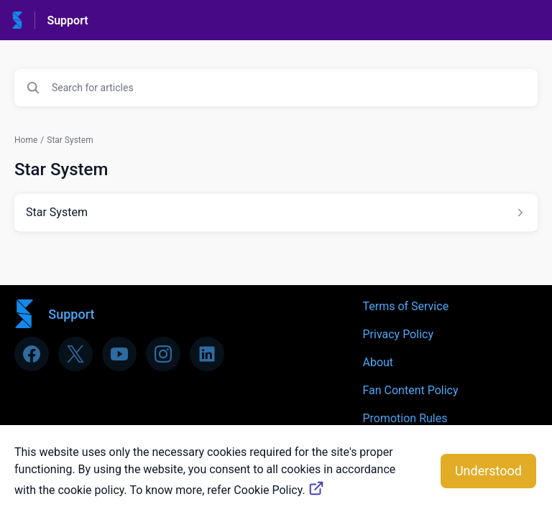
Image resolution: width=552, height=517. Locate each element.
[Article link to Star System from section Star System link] (276, 212)
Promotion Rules (404, 418)
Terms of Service (405, 306)
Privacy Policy (397, 334)
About (377, 362)
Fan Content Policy (410, 390)
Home (25, 140)
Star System (70, 140)
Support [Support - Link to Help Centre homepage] (67, 20)
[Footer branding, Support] (61, 313)
